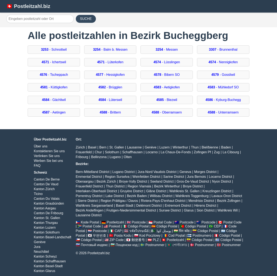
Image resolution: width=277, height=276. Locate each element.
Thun (194, 147)
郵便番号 (138, 240)
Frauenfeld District (89, 186)
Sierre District (88, 200)
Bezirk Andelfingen (90, 210)
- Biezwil (166, 100)
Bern (102, 147)
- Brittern (110, 112)
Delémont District (149, 205)
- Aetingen (54, 112)
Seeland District (162, 181)
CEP (217, 226)
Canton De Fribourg (48, 213)
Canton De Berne (47, 179)
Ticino (38, 194)
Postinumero (202, 235)
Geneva (185, 172)
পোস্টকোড (179, 245)
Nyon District (221, 181)
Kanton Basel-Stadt (48, 266)
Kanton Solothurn (47, 232)
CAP (118, 231)
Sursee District (170, 210)
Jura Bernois (196, 176)
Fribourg (82, 157)
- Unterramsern (223, 112)
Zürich (80, 147)
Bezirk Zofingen (228, 200)
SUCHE (86, 19)
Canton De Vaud (46, 184)
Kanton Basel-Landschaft (52, 237)
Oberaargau (85, 181)
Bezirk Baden (137, 196)
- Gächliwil (54, 100)
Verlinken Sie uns (47, 156)
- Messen (167, 49)
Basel (92, 147)
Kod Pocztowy (149, 235)
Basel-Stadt (124, 205)
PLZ (156, 240)
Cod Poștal (176, 235)
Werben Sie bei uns (48, 161)
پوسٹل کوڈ (163, 231)
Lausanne (134, 147)
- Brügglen (110, 87)
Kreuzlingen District (216, 191)
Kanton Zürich (44, 189)
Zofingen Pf (202, 152)
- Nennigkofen (223, 62)
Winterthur (180, 147)
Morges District (205, 172)
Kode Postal (90, 222)
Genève (40, 242)
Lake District (115, 196)
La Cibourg (231, 152)
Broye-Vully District (133, 181)
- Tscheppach (54, 74)
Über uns (41, 146)
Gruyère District (131, 191)
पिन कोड (184, 231)
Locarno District (220, 176)
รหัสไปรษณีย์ (139, 231)
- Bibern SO (167, 74)
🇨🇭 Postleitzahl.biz (28, 6)
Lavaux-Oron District (226, 196)
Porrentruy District (89, 196)
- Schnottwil (54, 49)
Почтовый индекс (94, 245)
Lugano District (123, 172)
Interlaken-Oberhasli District (96, 191)
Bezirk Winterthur (167, 186)
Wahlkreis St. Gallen (184, 191)
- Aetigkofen (167, 87)
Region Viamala (139, 186)
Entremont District (178, 205)
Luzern (164, 147)
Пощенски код (127, 245)
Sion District (205, 210)
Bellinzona (99, 157)
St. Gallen (116, 147)
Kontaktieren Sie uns (49, 151)
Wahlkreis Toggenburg (192, 196)
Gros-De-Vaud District (193, 181)
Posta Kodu (122, 235)
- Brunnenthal (223, 49)
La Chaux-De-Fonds (176, 152)
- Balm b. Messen (110, 49)
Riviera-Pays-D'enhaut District (163, 200)
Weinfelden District (146, 176)
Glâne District (156, 191)
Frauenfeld (84, 152)
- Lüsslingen (166, 62)
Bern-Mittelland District (93, 172)
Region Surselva (117, 176)
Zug (217, 152)
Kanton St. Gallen (47, 218)
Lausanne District (89, 215)
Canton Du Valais (47, 198)
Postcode (139, 222)
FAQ (37, 165)
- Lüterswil (110, 100)
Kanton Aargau (45, 208)
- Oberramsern (167, 112)
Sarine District (173, 176)
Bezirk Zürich (106, 181)
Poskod (114, 226)
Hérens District (205, 205)
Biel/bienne (210, 147)
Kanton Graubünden (49, 203)
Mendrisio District (201, 200)
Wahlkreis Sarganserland (94, 205)
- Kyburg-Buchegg (223, 100)
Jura (37, 247)
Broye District (193, 186)
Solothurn (112, 152)
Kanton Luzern (45, 227)
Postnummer (155, 245)
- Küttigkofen (53, 87)
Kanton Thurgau (46, 222)
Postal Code (162, 222)
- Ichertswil (54, 62)
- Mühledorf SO (223, 87)
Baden (226, 147)
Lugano (115, 157)
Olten (128, 157)
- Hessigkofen (110, 74)
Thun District (115, 186)
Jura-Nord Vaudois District (157, 172)
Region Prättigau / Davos (119, 200)
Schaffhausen (132, 152)
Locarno (152, 152)
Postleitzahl (115, 222)
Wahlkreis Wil (228, 210)
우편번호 (99, 235)
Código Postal (138, 226)
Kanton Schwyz (45, 256)
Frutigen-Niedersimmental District (131, 210)
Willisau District (161, 196)
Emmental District (89, 176)
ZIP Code (117, 240)
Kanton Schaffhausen (50, 261)
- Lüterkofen (110, 62)
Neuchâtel (41, 251)
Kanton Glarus (44, 271)
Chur (98, 152)
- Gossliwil (223, 74)
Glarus (189, 210)
